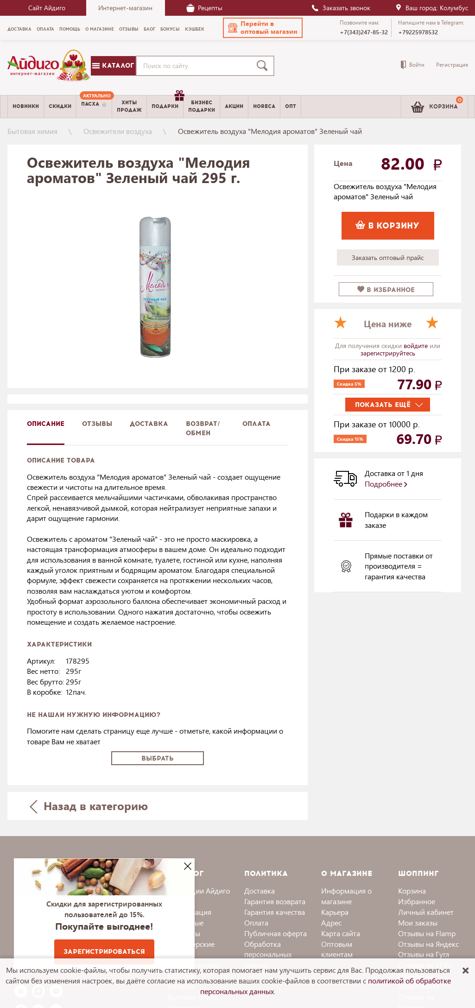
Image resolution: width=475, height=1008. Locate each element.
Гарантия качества (274, 912)
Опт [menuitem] (290, 106)
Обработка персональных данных (267, 954)
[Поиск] (264, 66)
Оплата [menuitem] (45, 29)
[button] (263, 28)
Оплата (256, 424)
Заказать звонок (340, 7)
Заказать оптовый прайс (388, 257)
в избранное (386, 290)
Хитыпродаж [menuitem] (129, 106)
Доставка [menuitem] (19, 29)
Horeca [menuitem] (264, 106)
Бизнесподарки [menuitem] (201, 106)
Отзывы (97, 424)
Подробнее (386, 483)
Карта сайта (340, 933)
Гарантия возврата (274, 901)
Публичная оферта (275, 933)
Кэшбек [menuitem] (194, 29)
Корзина (412, 890)
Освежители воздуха (117, 131)
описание (45, 424)
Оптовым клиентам (337, 949)
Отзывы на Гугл (423, 954)
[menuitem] (94, 106)
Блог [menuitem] (149, 29)
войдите (417, 345)
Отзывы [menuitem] (129, 29)
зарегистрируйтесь (388, 353)
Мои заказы (417, 922)
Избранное (416, 901)
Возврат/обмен (203, 428)
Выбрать (157, 758)
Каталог (113, 65)
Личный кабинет (426, 912)
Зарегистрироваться (104, 952)
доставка (149, 424)
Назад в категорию (88, 805)
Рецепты (204, 7)
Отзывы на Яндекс (428, 944)
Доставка (259, 890)
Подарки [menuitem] (167, 102)
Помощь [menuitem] (69, 29)
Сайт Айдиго (46, 7)
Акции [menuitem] (234, 106)
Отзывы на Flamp (427, 933)
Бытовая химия (32, 131)
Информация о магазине (346, 896)
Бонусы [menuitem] (170, 29)
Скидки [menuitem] (60, 106)
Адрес (331, 922)
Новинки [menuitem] (26, 106)
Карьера (334, 912)
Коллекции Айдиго (199, 890)
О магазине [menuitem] (99, 29)
